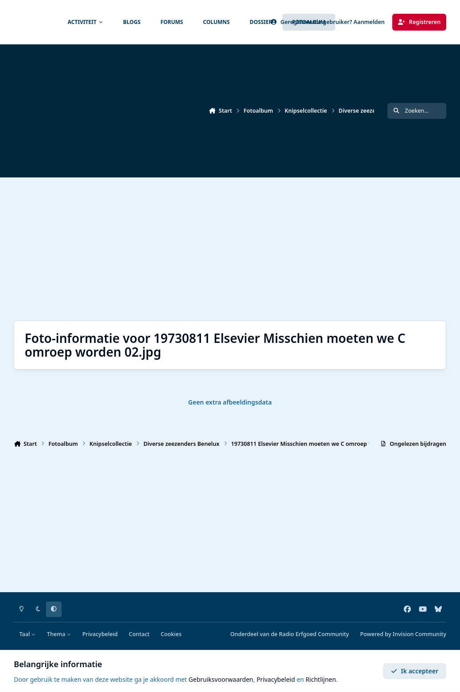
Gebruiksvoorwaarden (221, 679)
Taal (27, 634)
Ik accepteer (414, 671)
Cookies (171, 634)
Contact (139, 634)
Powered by (403, 634)
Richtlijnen (320, 679)
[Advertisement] (227, 249)
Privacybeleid (100, 634)
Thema (59, 634)
